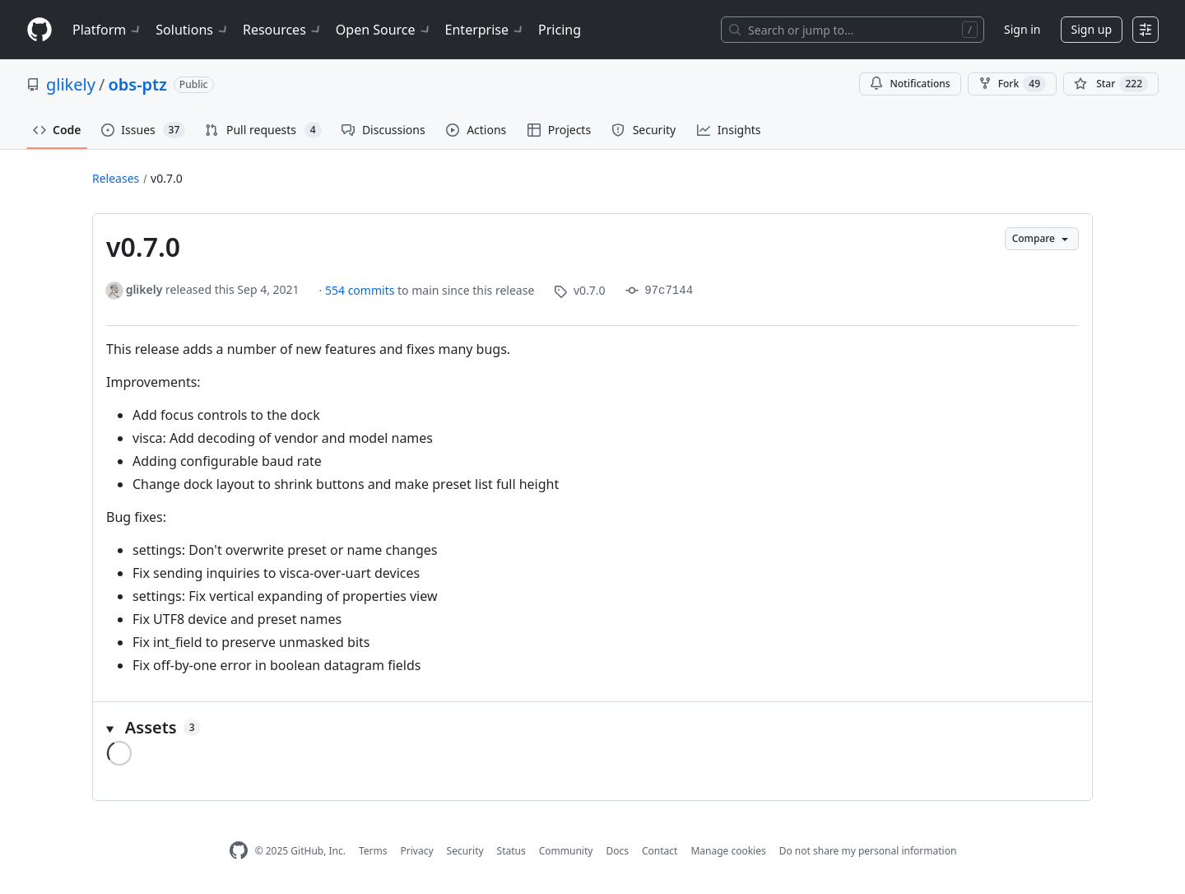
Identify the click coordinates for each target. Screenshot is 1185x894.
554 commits (361, 290)
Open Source (384, 30)
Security (465, 851)
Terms (373, 851)
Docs (617, 851)
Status (511, 851)
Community (566, 851)
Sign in (1022, 29)
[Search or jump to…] (852, 29)
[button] (592, 727)
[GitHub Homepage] (239, 850)
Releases (115, 178)
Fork (1012, 84)
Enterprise (485, 30)
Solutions (193, 30)
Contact (659, 851)
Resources (283, 30)
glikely (70, 84)
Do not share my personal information (868, 851)
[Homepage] (39, 30)
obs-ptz (137, 84)
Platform (107, 30)
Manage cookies (727, 851)
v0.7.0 (167, 178)
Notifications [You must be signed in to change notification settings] (910, 84)
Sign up (1091, 29)
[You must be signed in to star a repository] (1111, 83)
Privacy (417, 851)
